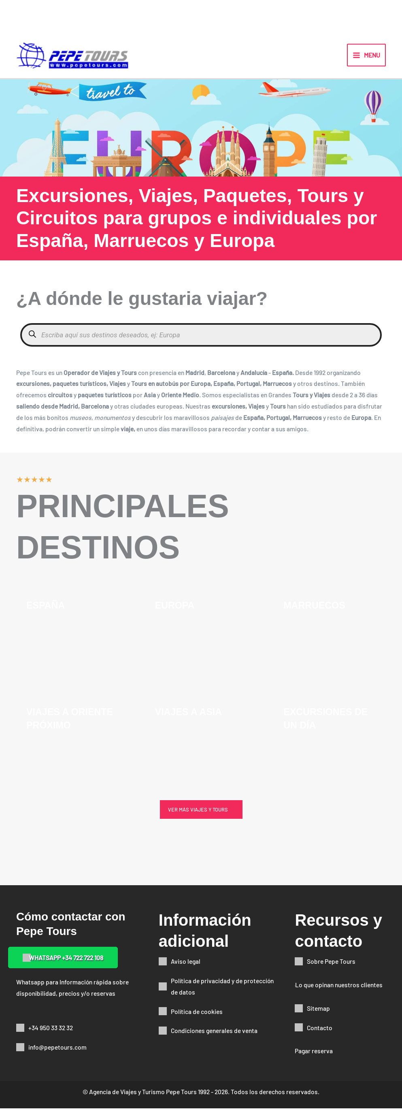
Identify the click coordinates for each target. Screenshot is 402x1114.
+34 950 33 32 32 (50, 1033)
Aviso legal (185, 967)
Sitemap (318, 1014)
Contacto (319, 1033)
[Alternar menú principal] (366, 58)
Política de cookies (197, 1016)
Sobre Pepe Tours (331, 967)
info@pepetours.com (57, 1052)
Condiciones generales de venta (214, 1036)
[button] (201, 815)
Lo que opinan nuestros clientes (339, 990)
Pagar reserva (314, 1056)
